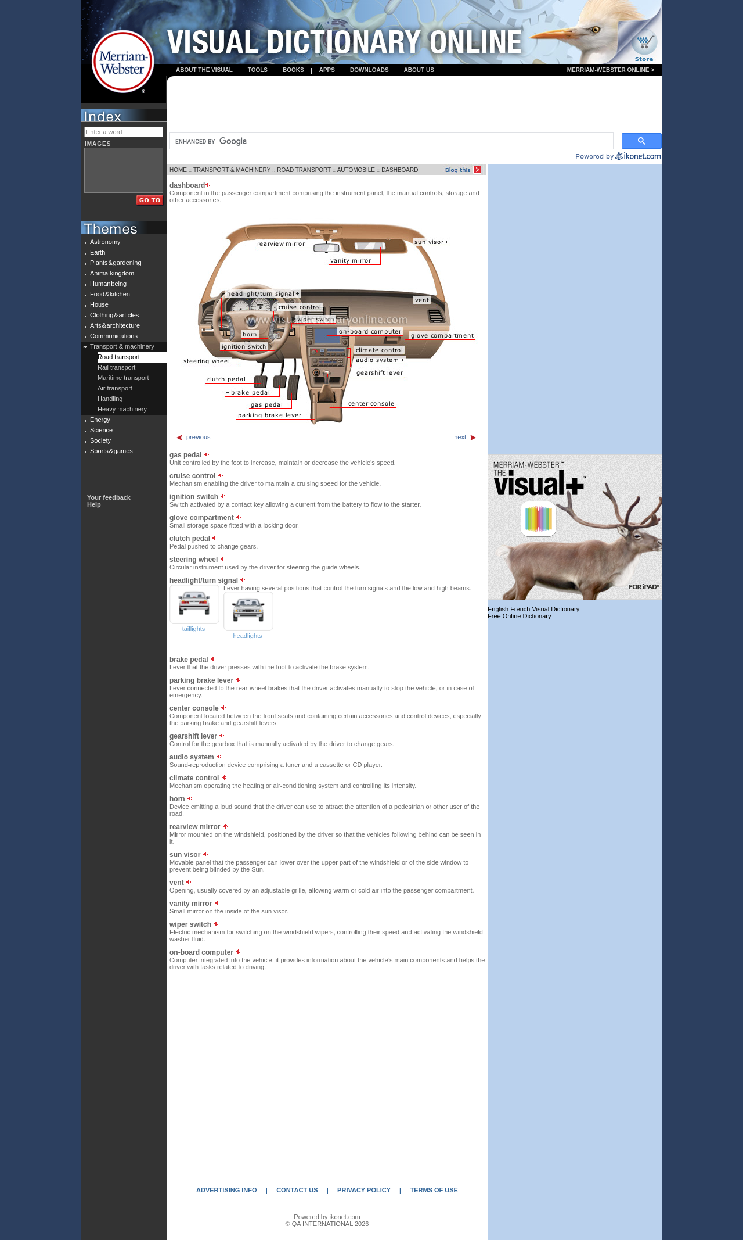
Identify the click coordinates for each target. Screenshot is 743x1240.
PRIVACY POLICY (364, 1190)
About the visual (204, 70)
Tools (258, 70)
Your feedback (109, 497)
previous (193, 436)
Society (100, 440)
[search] (390, 141)
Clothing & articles (114, 314)
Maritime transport (123, 377)
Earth (97, 252)
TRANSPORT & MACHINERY (231, 170)
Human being (108, 283)
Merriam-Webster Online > (610, 70)
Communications (114, 335)
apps (327, 70)
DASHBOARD (399, 170)
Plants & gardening (116, 262)
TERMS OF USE (434, 1190)
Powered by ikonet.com (327, 1216)
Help (94, 504)
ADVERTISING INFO (226, 1190)
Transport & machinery (122, 346)
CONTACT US (297, 1190)
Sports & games (111, 450)
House (99, 304)
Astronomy (105, 241)
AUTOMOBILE (356, 170)
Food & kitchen (110, 294)
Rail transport (116, 367)
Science (101, 430)
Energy (100, 419)
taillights (193, 628)
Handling (110, 398)
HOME (178, 170)
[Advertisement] (414, 105)
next (465, 436)
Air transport (115, 388)
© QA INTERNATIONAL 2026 (327, 1223)
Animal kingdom (112, 273)
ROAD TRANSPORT (304, 170)
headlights (247, 635)
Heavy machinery (122, 409)
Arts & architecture (115, 325)
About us (419, 70)
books (293, 70)
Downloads (369, 70)
